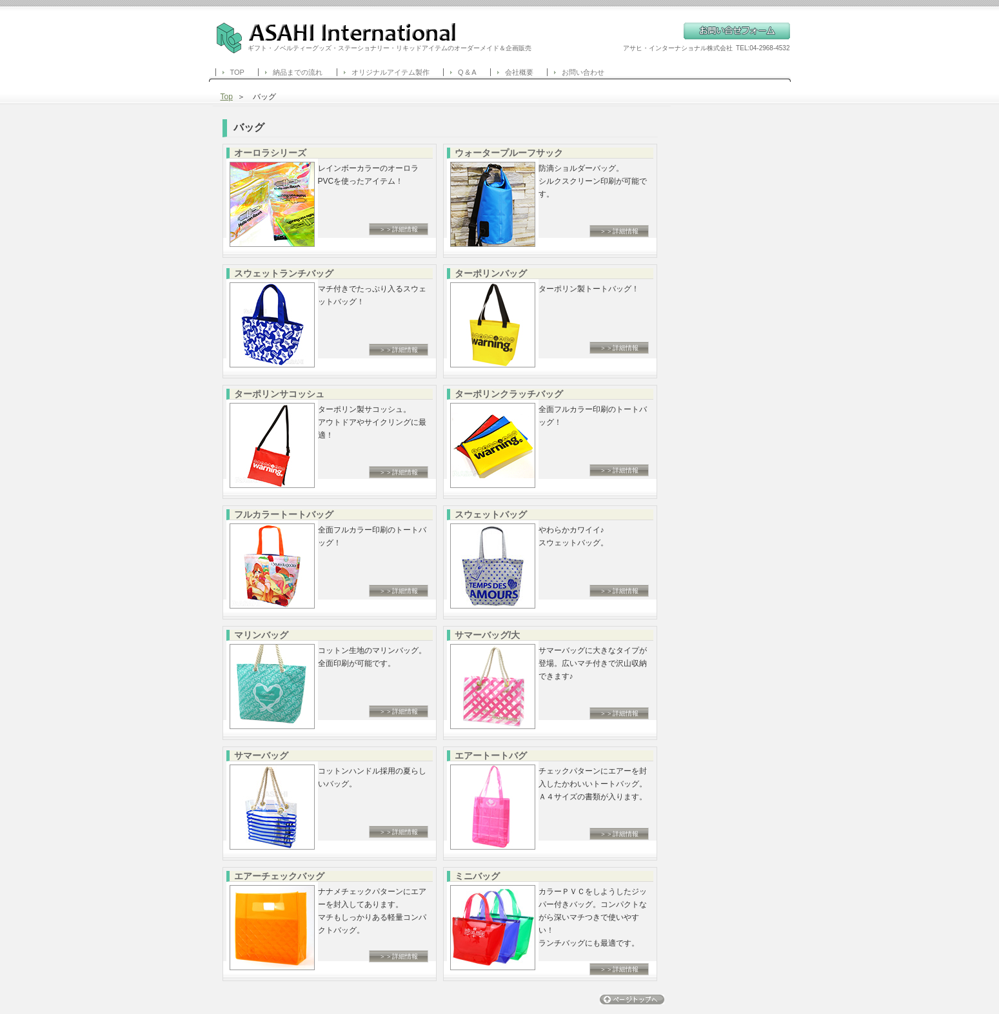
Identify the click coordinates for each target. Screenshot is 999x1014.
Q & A (467, 72)
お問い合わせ (583, 72)
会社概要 (519, 72)
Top (227, 96)
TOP (237, 72)
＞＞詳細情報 (398, 229)
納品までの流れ (297, 72)
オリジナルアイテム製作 (390, 72)
